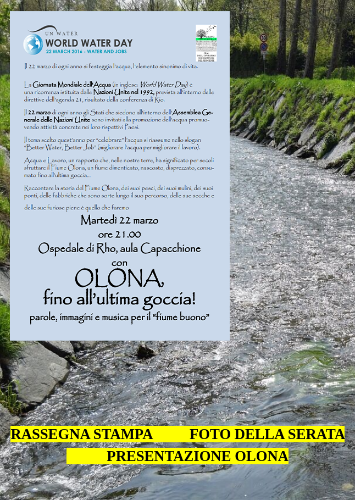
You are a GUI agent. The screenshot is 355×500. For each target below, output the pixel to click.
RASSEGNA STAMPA (81, 434)
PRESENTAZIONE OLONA (196, 456)
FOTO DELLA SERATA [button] (267, 434)
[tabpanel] (177, 426)
